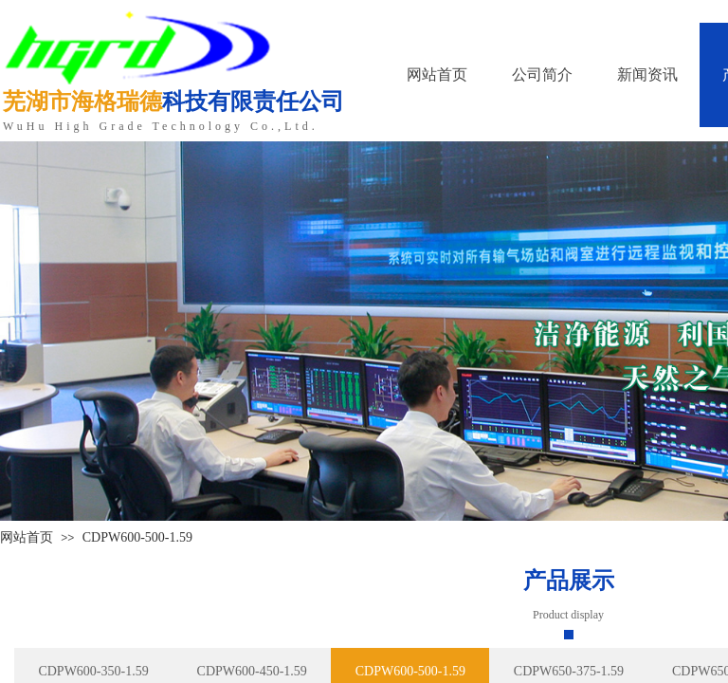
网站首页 (26, 537)
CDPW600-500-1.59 (137, 537)
